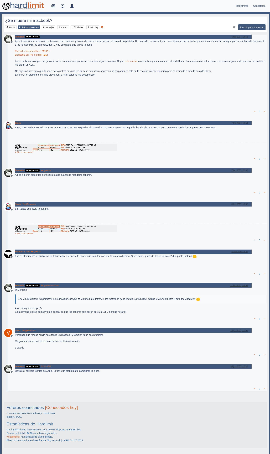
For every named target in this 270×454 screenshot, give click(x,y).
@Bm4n (46, 170)
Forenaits (19, 37)
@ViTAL (46, 366)
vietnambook (13, 436)
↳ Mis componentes (24, 152)
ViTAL (18, 330)
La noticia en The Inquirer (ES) (31, 54)
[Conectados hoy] (61, 407)
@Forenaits (29, 204)
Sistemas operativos (29, 27)
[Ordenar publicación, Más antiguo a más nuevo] (234, 27)
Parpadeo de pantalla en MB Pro (32, 51)
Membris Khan (22, 251)
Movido (11, 27)
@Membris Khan (50, 285)
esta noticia (131, 61)
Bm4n (18, 123)
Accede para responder (251, 27)
